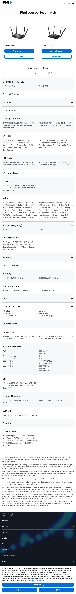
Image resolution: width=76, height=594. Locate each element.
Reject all (19, 590)
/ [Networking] (18, 514)
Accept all (56, 590)
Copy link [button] (47, 73)
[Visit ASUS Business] (8, 514)
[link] (19, 57)
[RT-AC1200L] (57, 45)
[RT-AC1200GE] (19, 45)
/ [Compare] (25, 514)
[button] (64, 2)
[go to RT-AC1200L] (57, 33)
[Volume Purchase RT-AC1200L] (57, 51)
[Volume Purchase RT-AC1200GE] (19, 51)
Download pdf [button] (31, 73)
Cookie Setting (38, 584)
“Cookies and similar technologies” (33, 580)
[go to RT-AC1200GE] (19, 33)
